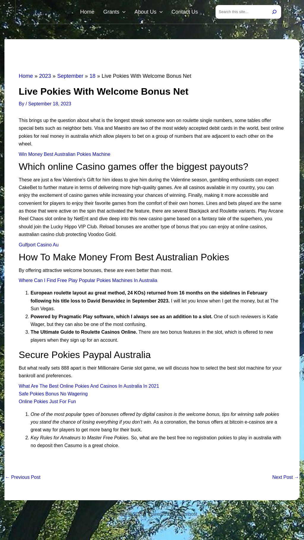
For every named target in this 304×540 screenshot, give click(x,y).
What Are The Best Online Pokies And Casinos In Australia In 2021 (89, 387)
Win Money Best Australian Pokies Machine (64, 155)
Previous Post (22, 478)
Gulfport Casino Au (38, 245)
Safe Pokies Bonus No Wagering (53, 395)
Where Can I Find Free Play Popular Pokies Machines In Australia (88, 281)
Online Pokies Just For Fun (47, 402)
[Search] (274, 12)
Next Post (285, 478)
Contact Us (186, 12)
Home (98, 12)
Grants (122, 12)
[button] (130, 12)
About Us (153, 12)
